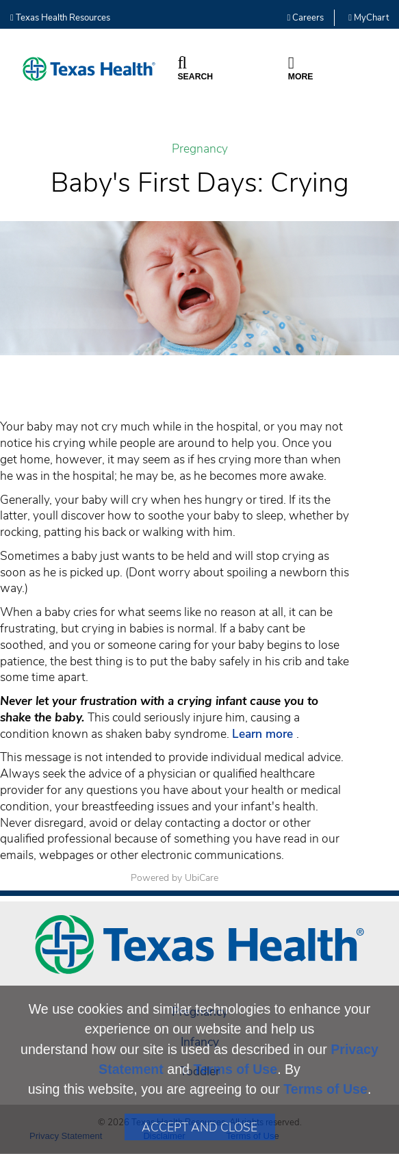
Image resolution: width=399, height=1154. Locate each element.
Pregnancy (200, 149)
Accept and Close (199, 1127)
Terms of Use (235, 1069)
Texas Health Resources (60, 18)
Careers (305, 18)
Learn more (264, 734)
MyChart (368, 18)
